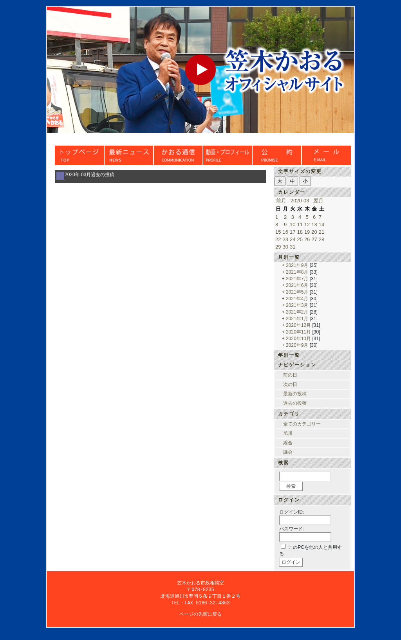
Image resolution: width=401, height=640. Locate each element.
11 (299, 224)
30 (285, 247)
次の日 (290, 384)
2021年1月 (297, 318)
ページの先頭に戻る (200, 615)
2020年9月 (297, 345)
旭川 (288, 433)
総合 (288, 442)
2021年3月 (297, 305)
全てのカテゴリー (302, 424)
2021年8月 (297, 272)
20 (314, 232)
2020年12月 (298, 325)
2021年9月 (297, 265)
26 (307, 239)
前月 (281, 201)
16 (285, 232)
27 (314, 239)
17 (292, 232)
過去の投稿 (295, 403)
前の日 (290, 375)
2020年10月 (298, 338)
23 (285, 239)
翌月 (318, 201)
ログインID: (291, 512)
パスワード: (291, 529)
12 (307, 224)
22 (278, 239)
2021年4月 (297, 298)
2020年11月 (298, 332)
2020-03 (300, 201)
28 (321, 239)
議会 (288, 452)
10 (292, 224)
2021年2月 (297, 312)
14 (321, 224)
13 (314, 224)
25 (299, 239)
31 (292, 247)
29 (278, 247)
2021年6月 (297, 285)
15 (278, 232)
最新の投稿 (295, 394)
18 (299, 232)
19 (307, 232)
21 (321, 232)
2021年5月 (297, 292)
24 (292, 239)
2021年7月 (297, 278)
